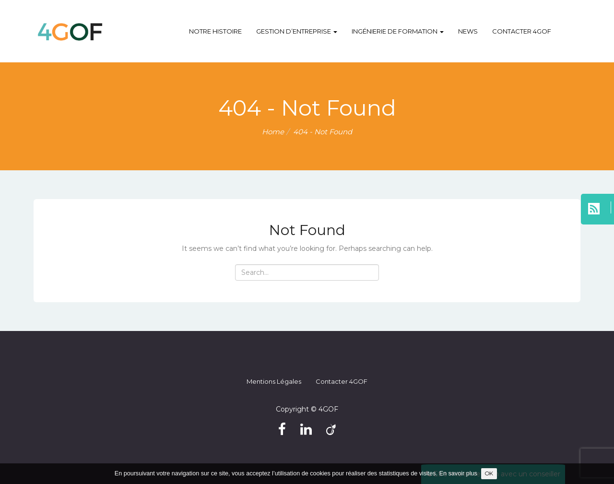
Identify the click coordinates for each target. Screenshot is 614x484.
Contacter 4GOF (521, 31)
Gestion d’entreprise (296, 31)
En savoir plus (458, 473)
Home (273, 131)
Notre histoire (215, 31)
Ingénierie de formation (398, 31)
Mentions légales (274, 381)
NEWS (468, 31)
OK (489, 473)
